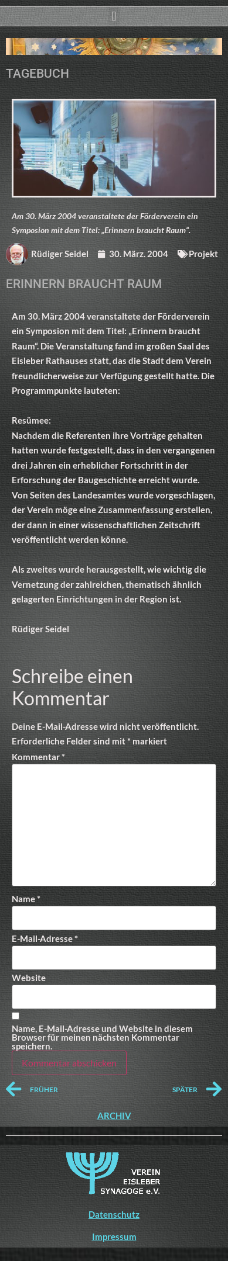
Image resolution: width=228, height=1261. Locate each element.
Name (26, 899)
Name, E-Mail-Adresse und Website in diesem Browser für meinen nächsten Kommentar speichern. (102, 1037)
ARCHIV (114, 1115)
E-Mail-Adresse (45, 938)
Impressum (114, 1236)
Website (29, 978)
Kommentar (38, 757)
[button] (114, 16)
